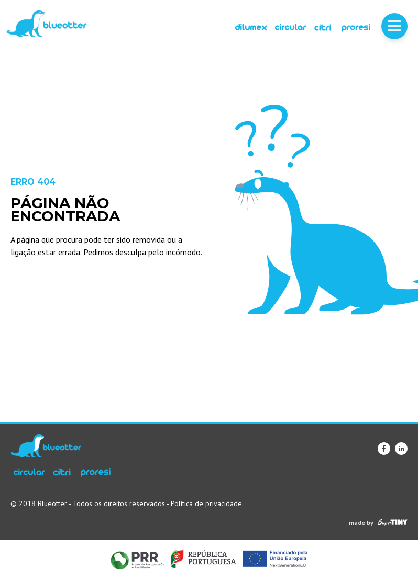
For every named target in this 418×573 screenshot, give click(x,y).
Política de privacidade (206, 503)
